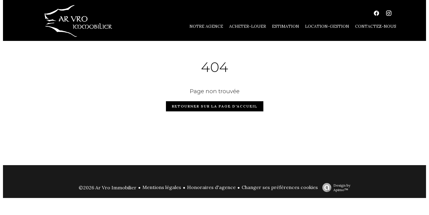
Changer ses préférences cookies (280, 187)
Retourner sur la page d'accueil (214, 106)
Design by (334, 187)
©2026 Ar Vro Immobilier (107, 188)
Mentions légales (161, 187)
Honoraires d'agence (211, 187)
